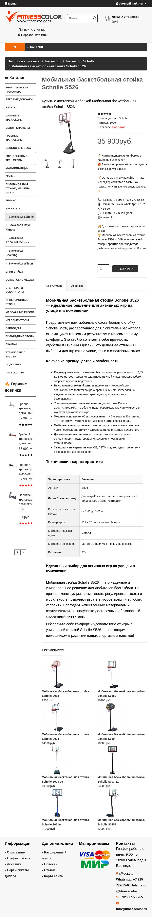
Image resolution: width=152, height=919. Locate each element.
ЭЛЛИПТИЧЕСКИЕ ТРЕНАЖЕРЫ (16, 89)
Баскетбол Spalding (14, 253)
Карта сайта (53, 876)
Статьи (49, 870)
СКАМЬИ (11, 344)
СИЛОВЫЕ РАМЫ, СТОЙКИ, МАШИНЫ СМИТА (18, 188)
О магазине (16, 852)
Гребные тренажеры (14, 137)
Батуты (11, 107)
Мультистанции (17, 168)
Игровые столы (17, 320)
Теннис (11, 200)
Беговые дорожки (19, 99)
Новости (50, 864)
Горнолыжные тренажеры (16, 158)
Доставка (14, 864)
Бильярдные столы (20, 336)
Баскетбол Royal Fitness (18, 227)
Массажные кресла (20, 312)
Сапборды (13, 328)
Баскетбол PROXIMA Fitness (17, 240)
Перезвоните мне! (33, 35)
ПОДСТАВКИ (14, 364)
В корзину (125, 268)
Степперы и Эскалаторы (15, 290)
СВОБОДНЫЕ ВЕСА (18, 147)
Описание (54, 285)
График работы (19, 858)
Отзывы (76, 285)
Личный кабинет (131, 3)
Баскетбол (13, 208)
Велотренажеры (18, 127)
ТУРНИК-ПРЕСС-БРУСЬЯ (16, 354)
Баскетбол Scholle (21, 216)
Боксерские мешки (20, 279)
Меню (11, 3)
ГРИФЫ (10, 176)
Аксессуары (15, 372)
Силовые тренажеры (14, 117)
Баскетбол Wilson (21, 263)
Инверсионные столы (17, 302)
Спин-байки (14, 271)
